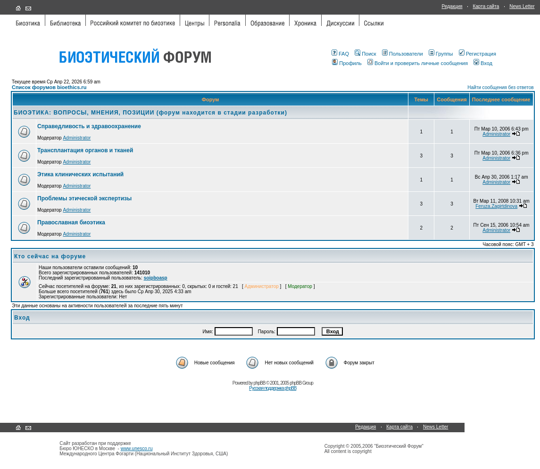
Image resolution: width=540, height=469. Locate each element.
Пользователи (402, 54)
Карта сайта (486, 6)
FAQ (340, 54)
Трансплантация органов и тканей (85, 150)
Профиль (347, 63)
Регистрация (477, 54)
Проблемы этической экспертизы (84, 198)
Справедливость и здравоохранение (89, 126)
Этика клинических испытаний (80, 174)
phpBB (259, 383)
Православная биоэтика (71, 222)
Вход (483, 63)
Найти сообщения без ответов (500, 87)
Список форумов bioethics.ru (49, 87)
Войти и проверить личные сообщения (417, 63)
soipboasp (155, 277)
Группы (441, 54)
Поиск (365, 54)
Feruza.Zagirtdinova (496, 206)
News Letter (521, 6)
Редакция (451, 6)
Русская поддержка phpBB (272, 388)
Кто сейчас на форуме (50, 256)
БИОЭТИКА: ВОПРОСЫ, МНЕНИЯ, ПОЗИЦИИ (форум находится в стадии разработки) (150, 112)
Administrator (77, 137)
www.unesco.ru (137, 448)
